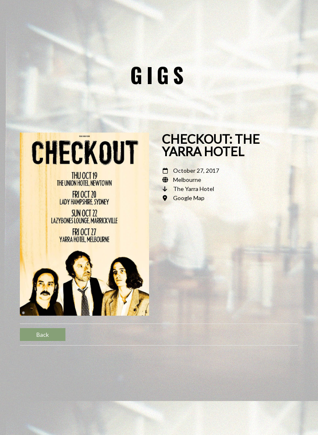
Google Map (189, 197)
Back (42, 334)
